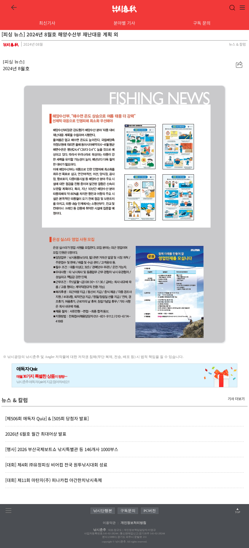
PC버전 (150, 510)
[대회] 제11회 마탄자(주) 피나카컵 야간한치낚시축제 (53, 480)
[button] (239, 64)
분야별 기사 (124, 23)
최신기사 (47, 23)
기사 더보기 (236, 398)
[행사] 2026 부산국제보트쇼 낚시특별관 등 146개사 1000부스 (61, 449)
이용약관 (109, 522)
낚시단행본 (102, 510)
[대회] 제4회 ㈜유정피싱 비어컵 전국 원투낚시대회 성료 (56, 465)
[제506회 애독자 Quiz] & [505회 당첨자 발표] (47, 418)
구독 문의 (202, 23)
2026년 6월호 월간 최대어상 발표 (35, 434)
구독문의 (127, 510)
